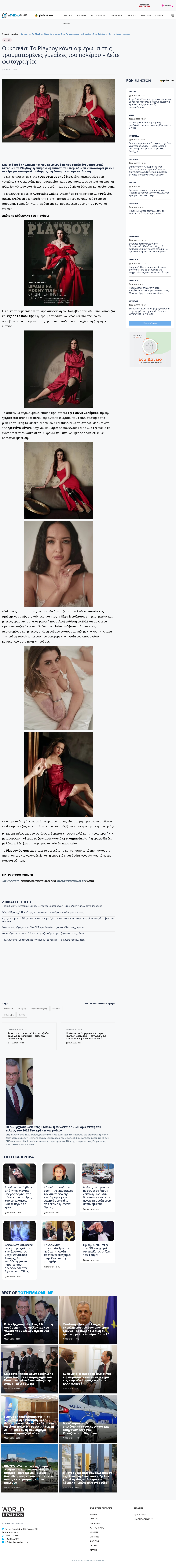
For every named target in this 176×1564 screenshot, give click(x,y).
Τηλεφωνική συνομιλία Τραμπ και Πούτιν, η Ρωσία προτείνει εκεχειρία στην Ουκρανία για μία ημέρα (58, 1253)
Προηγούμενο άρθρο (17, 1029)
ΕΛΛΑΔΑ (159, 15)
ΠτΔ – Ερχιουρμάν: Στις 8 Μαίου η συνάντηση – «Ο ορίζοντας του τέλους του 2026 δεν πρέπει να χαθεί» (53, 1128)
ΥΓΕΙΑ (131, 115)
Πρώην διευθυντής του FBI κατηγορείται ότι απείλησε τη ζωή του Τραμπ (97, 1250)
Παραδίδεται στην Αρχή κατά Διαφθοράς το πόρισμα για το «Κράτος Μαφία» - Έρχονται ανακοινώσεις (149, 290)
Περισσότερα (150, 323)
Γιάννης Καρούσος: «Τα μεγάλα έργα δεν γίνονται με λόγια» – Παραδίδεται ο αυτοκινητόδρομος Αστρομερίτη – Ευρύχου (150, 147)
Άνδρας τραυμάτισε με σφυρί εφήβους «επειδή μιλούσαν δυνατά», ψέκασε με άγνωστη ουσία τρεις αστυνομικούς (97, 1196)
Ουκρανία (8, 1009)
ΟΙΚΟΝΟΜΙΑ (116, 15)
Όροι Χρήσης (140, 1514)
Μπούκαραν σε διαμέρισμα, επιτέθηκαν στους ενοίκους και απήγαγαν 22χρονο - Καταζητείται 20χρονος (86, 1428)
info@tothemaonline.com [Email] (17, 1542)
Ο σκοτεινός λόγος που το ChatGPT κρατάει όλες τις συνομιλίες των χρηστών (43, 927)
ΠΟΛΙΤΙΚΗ (67, 15)
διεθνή (22, 1015)
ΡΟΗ (138, 80)
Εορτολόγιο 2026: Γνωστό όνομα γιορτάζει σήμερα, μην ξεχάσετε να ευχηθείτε (43, 933)
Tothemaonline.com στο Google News (38, 881)
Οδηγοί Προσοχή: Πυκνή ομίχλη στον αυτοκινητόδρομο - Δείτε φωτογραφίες (43, 912)
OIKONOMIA (95, 1523)
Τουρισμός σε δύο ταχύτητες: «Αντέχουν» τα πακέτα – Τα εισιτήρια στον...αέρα (43, 939)
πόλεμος (22, 1009)
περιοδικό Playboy (39, 1009)
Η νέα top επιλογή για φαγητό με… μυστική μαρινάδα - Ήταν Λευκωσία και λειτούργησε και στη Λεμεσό (86, 1036)
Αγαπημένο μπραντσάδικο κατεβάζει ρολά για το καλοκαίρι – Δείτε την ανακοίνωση (28, 1036)
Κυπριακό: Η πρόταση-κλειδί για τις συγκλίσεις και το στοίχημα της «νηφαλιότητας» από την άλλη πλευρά (87, 1378)
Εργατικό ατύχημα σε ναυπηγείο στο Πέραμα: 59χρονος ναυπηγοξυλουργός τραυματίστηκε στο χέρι (149, 193)
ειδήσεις (89, 881)
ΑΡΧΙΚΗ (93, 1514)
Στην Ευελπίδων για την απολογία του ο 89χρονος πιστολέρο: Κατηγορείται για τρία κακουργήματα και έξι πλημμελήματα (150, 103)
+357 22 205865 (13, 1536)
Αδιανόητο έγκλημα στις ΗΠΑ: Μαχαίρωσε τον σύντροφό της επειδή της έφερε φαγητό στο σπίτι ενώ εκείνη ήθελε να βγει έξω (58, 1197)
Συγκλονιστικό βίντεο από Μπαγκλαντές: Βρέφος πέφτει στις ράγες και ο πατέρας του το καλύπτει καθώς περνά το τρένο (19, 1197)
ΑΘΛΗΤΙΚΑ (146, 15)
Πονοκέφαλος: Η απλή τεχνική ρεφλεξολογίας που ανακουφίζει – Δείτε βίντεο (150, 125)
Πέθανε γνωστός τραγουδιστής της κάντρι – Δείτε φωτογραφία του (147, 212)
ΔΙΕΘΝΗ (66, 23)
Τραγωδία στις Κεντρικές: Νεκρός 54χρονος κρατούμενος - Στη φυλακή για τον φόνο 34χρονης (52, 905)
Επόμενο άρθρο (74, 1029)
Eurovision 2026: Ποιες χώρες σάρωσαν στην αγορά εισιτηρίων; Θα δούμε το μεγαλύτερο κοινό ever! (149, 311)
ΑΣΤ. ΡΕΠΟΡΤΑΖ (98, 15)
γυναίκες (57, 1009)
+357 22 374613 (13, 1539)
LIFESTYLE (131, 15)
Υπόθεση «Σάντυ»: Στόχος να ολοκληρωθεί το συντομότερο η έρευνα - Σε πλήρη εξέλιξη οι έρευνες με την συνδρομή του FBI (86, 1329)
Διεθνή (15, 34)
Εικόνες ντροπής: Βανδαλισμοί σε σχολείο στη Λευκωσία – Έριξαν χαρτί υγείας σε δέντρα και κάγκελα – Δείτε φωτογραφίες (87, 1478)
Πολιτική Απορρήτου (143, 1519)
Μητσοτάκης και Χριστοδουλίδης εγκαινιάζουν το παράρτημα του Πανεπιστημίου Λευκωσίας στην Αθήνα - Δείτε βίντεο (28, 1378)
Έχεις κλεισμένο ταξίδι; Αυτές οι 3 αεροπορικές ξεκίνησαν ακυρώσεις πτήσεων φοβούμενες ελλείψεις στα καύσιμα (58, 920)
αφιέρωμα (8, 1015)
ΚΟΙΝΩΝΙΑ (81, 15)
